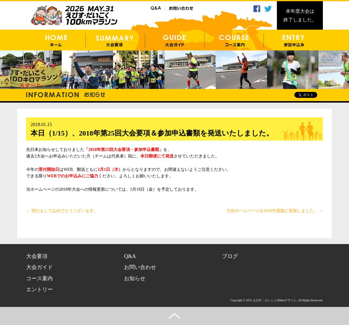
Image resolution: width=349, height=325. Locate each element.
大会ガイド (39, 267)
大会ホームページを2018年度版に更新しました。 (274, 210)
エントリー (39, 289)
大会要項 (36, 256)
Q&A (130, 256)
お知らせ (134, 278)
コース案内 (39, 278)
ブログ (230, 256)
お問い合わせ (140, 267)
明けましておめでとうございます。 (62, 210)
